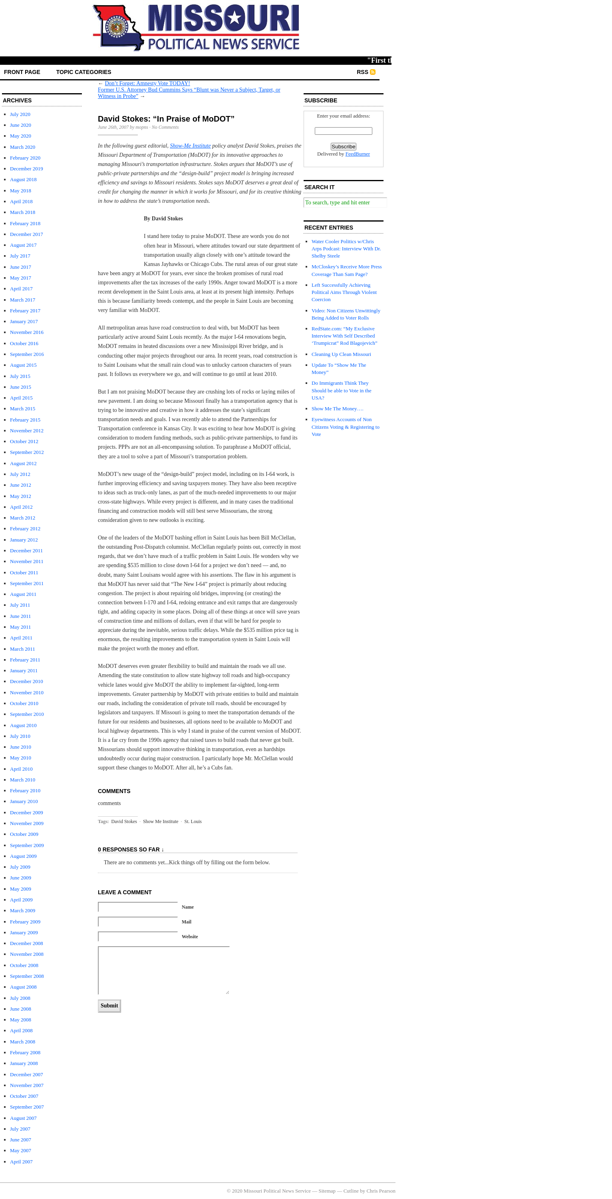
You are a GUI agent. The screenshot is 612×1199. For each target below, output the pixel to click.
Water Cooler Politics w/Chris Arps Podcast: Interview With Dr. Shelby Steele (346, 248)
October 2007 (24, 1096)
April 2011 (21, 638)
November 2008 (27, 954)
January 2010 (24, 801)
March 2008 (22, 1042)
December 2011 (26, 551)
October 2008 (24, 965)
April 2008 (21, 1030)
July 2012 (20, 474)
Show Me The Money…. (338, 409)
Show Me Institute (161, 821)
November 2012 (27, 431)
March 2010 (22, 780)
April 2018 (21, 201)
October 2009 (24, 834)
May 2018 (20, 191)
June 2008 (20, 1009)
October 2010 (24, 703)
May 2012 (20, 496)
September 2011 (27, 583)
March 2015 (22, 409)
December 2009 (26, 812)
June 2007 (20, 1140)
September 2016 (27, 354)
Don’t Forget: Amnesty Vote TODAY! (147, 83)
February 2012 (25, 529)
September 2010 (27, 714)
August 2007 (23, 1118)
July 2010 (20, 736)
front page (22, 72)
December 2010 (26, 681)
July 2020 (20, 114)
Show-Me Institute (190, 146)
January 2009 (24, 932)
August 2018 (23, 179)
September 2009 (27, 845)
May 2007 (20, 1150)
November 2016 (27, 332)
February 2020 (25, 158)
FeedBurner (358, 154)
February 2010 (25, 790)
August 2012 (23, 463)
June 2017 (20, 267)
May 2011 (20, 627)
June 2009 (20, 878)
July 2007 (20, 1129)
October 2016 (24, 343)
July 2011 (20, 605)
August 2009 (23, 856)
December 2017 (26, 234)
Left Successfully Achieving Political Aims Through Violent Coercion (344, 292)
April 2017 (21, 289)
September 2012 (27, 452)
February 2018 (25, 223)
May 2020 (20, 136)
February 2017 (25, 311)
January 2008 (24, 1063)
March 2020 (22, 147)
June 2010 (20, 747)
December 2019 (26, 169)
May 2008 (20, 1020)
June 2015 (20, 387)
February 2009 (25, 922)
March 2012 (22, 518)
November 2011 (27, 561)
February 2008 (25, 1052)
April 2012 (21, 507)
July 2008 (20, 998)
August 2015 (23, 365)
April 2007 (21, 1162)
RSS (362, 72)
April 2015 (21, 398)
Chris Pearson (380, 1191)
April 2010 (21, 769)
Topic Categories (83, 72)
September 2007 (27, 1107)
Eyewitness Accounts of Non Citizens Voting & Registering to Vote (346, 426)
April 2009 (21, 900)
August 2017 (23, 245)
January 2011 (24, 670)
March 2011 (22, 649)
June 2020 (20, 125)
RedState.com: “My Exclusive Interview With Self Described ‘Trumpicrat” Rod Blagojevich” (345, 336)
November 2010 (27, 692)
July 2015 (20, 376)
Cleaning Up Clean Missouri (341, 354)
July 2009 (20, 867)
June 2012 (20, 485)
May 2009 (20, 889)
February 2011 (25, 660)
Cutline (351, 1191)
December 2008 (26, 943)
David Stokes (124, 821)
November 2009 (27, 823)
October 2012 (24, 441)
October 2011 (24, 573)
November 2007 (27, 1085)
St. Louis (193, 821)
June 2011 (20, 616)
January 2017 (24, 321)
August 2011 (23, 594)
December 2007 (26, 1074)
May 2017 (20, 278)
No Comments (165, 127)
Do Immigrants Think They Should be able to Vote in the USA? (342, 390)
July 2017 (20, 256)
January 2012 (24, 540)
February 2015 (25, 420)
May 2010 (20, 758)
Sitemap (327, 1191)
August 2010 (23, 725)
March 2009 (22, 910)
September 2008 (27, 976)
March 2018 (22, 212)
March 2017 (22, 300)
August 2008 (23, 987)
